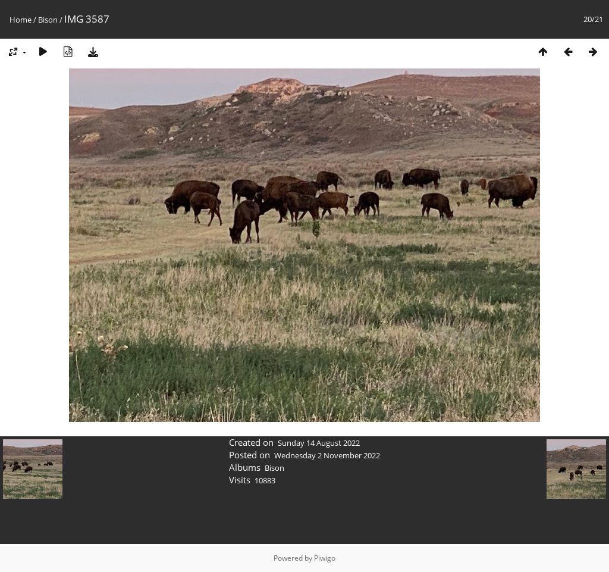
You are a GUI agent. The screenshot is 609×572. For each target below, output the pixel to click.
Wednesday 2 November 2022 (327, 455)
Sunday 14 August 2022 (319, 442)
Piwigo (324, 558)
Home (21, 19)
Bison (48, 19)
